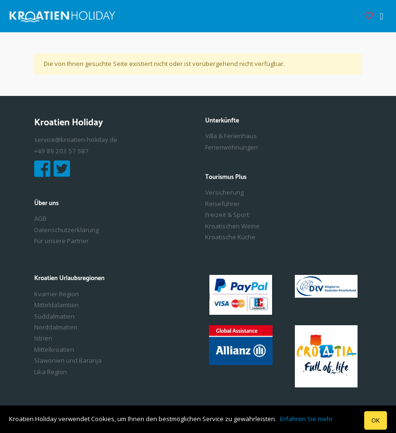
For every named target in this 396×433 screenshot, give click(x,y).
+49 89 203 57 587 (61, 151)
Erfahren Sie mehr (306, 418)
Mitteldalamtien (56, 305)
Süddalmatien (54, 316)
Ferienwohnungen (231, 147)
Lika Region (50, 371)
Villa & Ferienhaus (231, 136)
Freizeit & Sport (227, 214)
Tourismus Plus (225, 177)
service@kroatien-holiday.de (75, 139)
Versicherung (224, 192)
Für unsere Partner (61, 240)
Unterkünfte (222, 121)
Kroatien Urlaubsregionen (69, 278)
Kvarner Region (56, 294)
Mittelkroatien (54, 349)
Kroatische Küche (230, 237)
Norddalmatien (55, 327)
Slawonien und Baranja (68, 360)
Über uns (46, 203)
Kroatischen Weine (232, 226)
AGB (40, 218)
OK (375, 420)
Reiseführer (222, 203)
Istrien (43, 338)
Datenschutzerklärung (66, 230)
